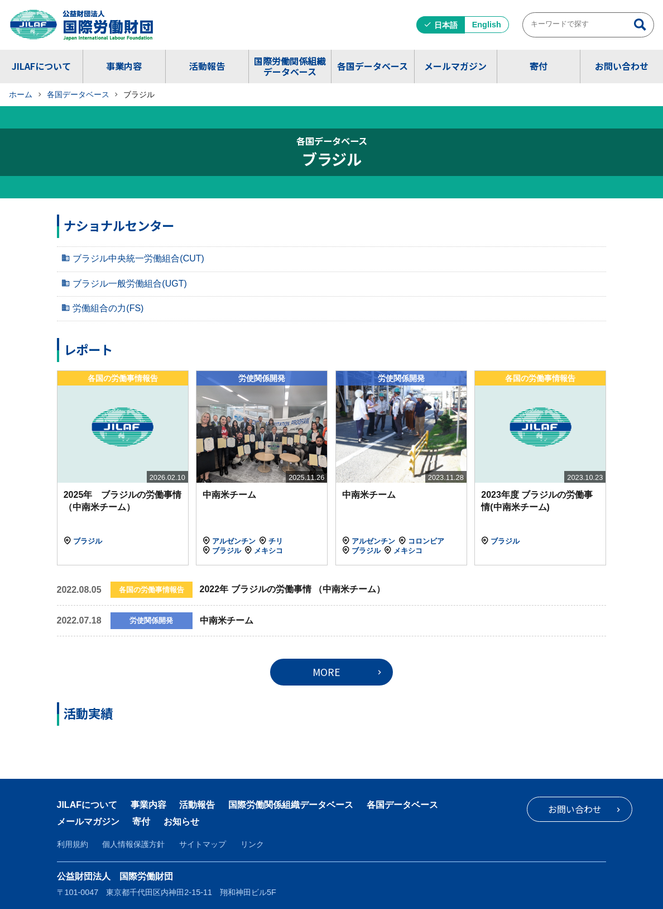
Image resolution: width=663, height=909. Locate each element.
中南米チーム (229, 494)
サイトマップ (202, 844)
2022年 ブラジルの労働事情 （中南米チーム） (292, 589)
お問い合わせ (621, 66)
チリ (275, 541)
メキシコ (268, 550)
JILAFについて (41, 66)
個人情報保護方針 (133, 844)
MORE (326, 672)
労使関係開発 (261, 378)
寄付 (538, 66)
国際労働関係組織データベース (289, 66)
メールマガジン (455, 66)
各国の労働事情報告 (123, 378)
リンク (252, 844)
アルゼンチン (234, 541)
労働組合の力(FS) (108, 308)
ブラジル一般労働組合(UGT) (129, 283)
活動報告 (207, 66)
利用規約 (72, 844)
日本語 (446, 25)
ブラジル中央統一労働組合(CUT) (138, 258)
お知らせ (181, 821)
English (486, 24)
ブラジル (87, 541)
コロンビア (426, 541)
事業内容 (124, 66)
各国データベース (372, 66)
